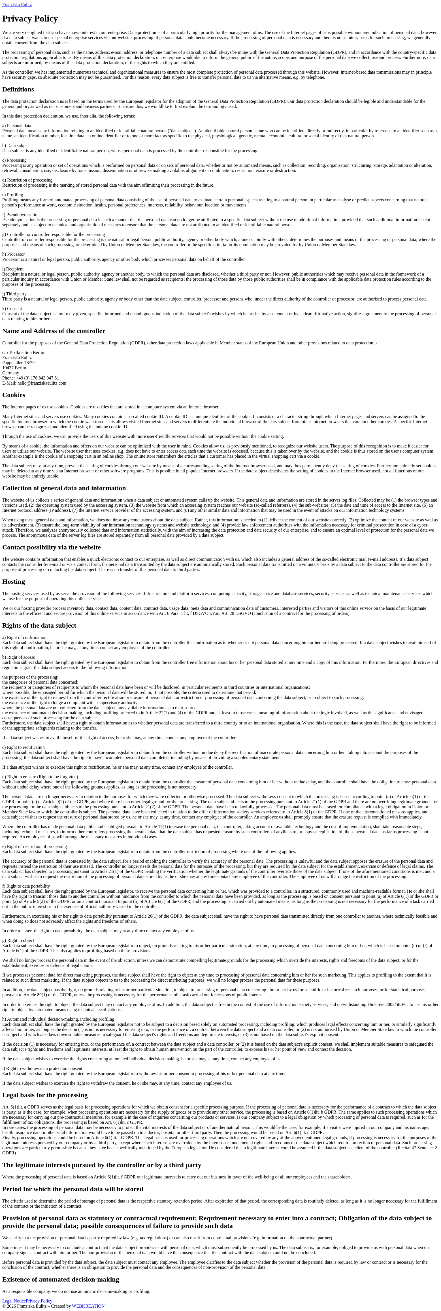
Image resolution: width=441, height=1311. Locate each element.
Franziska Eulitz (17, 4)
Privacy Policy (39, 1301)
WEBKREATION (88, 1306)
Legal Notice (14, 1301)
